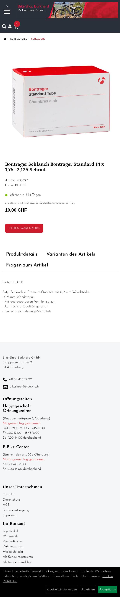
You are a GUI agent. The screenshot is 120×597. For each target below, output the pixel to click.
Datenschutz (11, 499)
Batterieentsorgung (16, 510)
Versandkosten (13, 541)
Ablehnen (88, 589)
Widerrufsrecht (13, 551)
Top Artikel (10, 531)
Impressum (10, 515)
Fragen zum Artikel (27, 265)
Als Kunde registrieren (18, 556)
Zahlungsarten (13, 546)
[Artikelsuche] (4, 27)
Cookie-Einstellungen (62, 589)
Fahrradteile (18, 39)
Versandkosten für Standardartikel (54, 203)
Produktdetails (22, 254)
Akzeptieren (107, 589)
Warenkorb (10, 536)
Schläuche (38, 39)
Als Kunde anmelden (17, 562)
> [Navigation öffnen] (7, 10)
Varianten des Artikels (70, 254)
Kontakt (8, 494)
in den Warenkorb (24, 228)
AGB (6, 504)
